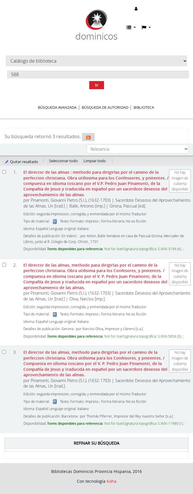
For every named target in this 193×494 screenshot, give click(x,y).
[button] (131, 27)
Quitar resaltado (21, 161)
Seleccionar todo (63, 160)
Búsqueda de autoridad (105, 107)
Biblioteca (143, 107)
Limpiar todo (94, 160)
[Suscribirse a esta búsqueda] (88, 137)
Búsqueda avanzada (57, 107)
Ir (96, 85)
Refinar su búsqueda (96, 443)
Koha (111, 481)
